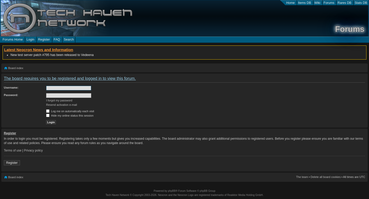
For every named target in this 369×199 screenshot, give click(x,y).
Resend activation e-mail (61, 104)
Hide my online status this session (70, 115)
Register (44, 39)
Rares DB (344, 3)
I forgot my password (59, 100)
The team (302, 176)
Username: (11, 87)
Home (290, 3)
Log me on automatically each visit (70, 111)
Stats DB (361, 3)
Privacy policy (33, 150)
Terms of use (13, 150)
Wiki (317, 3)
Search (69, 39)
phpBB (172, 190)
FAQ (57, 39)
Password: (11, 95)
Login (30, 39)
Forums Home (13, 39)
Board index (15, 68)
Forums (329, 3)
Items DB (304, 3)
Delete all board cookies (326, 176)
